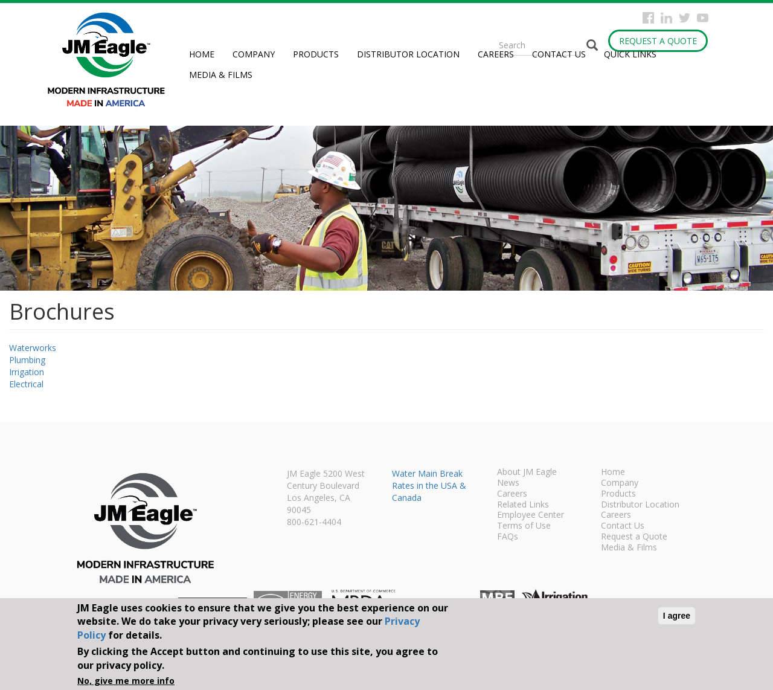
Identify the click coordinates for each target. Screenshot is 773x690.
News (508, 483)
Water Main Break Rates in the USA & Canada (429, 485)
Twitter (684, 18)
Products (316, 54)
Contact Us (559, 54)
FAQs (507, 537)
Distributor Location (408, 54)
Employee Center (530, 515)
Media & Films (220, 74)
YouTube (702, 18)
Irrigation (26, 372)
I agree (676, 616)
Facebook (648, 18)
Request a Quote (658, 41)
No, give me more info (126, 680)
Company (254, 54)
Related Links (523, 505)
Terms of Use (524, 526)
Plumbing (27, 360)
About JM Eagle (527, 472)
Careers (496, 54)
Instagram (666, 18)
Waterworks (32, 347)
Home (201, 54)
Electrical (26, 384)
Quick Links (630, 54)
